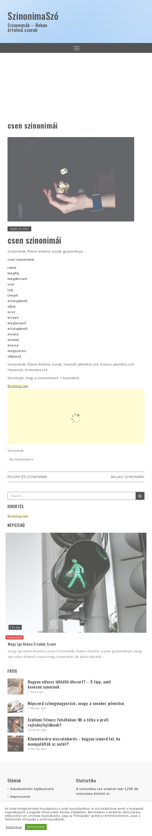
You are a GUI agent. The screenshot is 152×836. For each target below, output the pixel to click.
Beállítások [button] (14, 827)
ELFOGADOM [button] (35, 826)
